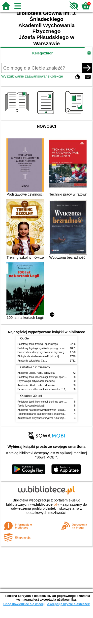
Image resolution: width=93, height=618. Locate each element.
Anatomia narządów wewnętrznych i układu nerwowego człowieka (54, 410)
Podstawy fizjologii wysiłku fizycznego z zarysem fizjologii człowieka (55, 348)
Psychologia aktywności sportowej (36, 381)
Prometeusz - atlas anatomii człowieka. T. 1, (42, 389)
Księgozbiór (42, 53)
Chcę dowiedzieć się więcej (23, 604)
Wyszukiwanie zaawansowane (25, 76)
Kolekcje (56, 76)
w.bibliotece (44, 504)
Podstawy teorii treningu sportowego (38, 344)
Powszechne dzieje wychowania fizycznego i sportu (46, 352)
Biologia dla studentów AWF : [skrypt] (38, 356)
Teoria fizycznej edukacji (31, 405)
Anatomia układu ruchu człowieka (36, 372)
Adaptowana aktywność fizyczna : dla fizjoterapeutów (47, 418)
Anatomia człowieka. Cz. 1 (32, 360)
